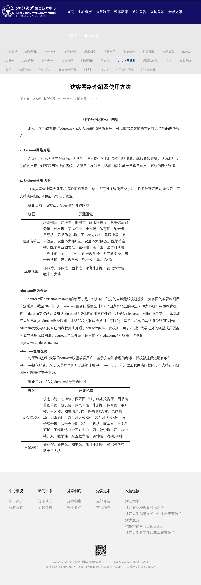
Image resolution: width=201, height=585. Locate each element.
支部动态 (103, 508)
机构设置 (16, 508)
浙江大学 (132, 501)
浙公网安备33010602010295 (130, 561)
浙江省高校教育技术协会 (144, 508)
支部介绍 (103, 501)
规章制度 (103, 12)
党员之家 (175, 12)
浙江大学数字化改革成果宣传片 (150, 533)
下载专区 (74, 35)
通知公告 (139, 12)
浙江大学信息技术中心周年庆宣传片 (153, 514)
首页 (70, 12)
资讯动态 (121, 12)
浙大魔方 (132, 520)
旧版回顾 (92, 35)
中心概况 (85, 12)
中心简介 (16, 501)
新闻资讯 (45, 491)
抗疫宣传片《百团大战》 (144, 526)
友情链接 (132, 491)
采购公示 (157, 12)
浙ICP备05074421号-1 (97, 561)
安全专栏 (74, 508)
